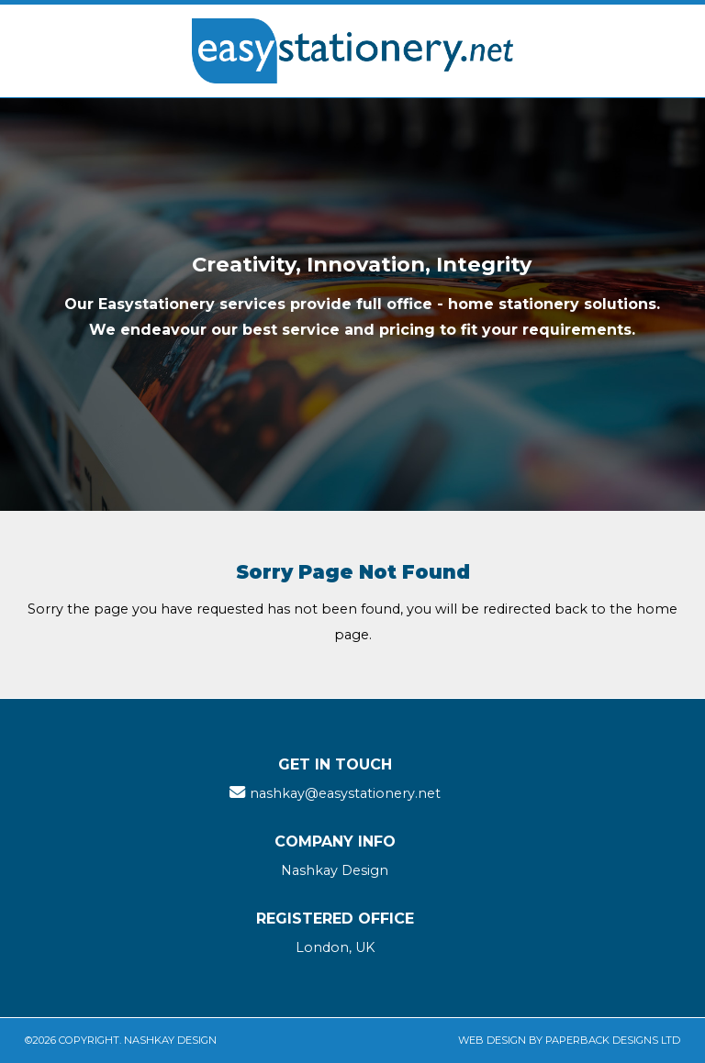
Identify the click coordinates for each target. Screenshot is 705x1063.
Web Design (492, 1040)
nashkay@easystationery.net (345, 793)
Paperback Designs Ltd (612, 1040)
